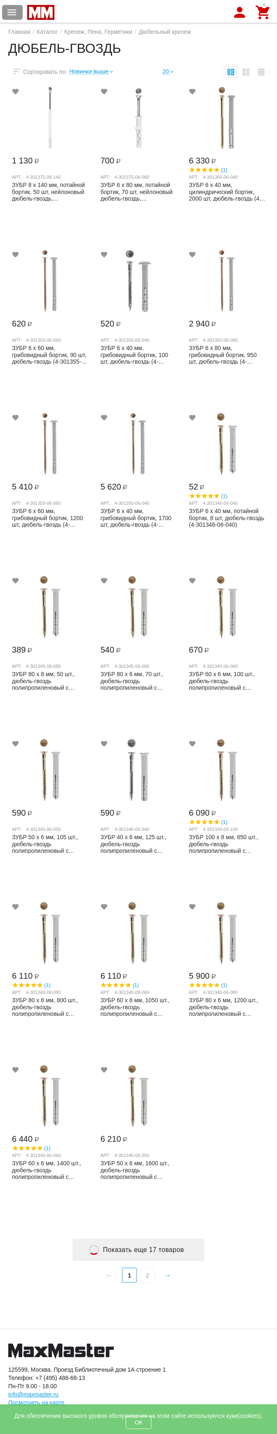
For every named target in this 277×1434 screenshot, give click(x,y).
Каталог (47, 31)
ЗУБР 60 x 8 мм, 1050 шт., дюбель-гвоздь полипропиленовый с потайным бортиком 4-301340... (135, 1007)
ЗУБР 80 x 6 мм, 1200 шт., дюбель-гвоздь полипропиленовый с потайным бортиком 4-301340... (223, 1007)
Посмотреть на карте (36, 1402)
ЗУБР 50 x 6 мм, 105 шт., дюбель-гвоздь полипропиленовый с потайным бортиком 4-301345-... (45, 844)
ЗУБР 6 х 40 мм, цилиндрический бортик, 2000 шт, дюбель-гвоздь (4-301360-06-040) (225, 191)
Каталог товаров (12, 12)
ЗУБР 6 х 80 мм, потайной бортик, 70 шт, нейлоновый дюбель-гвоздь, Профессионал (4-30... (137, 191)
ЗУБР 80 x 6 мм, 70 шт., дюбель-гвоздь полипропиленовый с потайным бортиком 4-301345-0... (132, 681)
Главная (19, 31)
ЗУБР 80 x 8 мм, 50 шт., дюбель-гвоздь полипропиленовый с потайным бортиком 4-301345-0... (43, 681)
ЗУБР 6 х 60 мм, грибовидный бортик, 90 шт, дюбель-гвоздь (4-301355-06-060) (49, 354)
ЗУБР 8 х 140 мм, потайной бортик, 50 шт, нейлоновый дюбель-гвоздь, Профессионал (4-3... (48, 191)
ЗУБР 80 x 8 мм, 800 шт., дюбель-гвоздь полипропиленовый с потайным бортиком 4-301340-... (45, 1007)
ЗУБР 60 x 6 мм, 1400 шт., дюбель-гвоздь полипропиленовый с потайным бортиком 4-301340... (46, 1170)
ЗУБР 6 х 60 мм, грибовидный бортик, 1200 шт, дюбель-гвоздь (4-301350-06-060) (47, 518)
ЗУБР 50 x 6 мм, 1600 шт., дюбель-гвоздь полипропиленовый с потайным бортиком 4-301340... (135, 1170)
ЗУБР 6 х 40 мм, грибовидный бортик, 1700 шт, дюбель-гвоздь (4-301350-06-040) (136, 518)
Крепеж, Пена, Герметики (98, 31)
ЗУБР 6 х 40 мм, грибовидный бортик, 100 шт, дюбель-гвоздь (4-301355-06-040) (134, 354)
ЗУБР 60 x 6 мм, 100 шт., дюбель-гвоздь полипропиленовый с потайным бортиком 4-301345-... (222, 681)
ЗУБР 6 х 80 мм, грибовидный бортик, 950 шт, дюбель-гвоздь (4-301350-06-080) (222, 354)
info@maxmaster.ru (33, 1394)
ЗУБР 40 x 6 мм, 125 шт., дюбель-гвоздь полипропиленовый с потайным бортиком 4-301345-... (134, 844)
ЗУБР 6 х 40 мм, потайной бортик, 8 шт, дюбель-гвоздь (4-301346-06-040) (226, 518)
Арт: (17, 177)
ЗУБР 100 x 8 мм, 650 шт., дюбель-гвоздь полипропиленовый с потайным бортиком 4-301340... (223, 844)
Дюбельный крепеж (165, 31)
